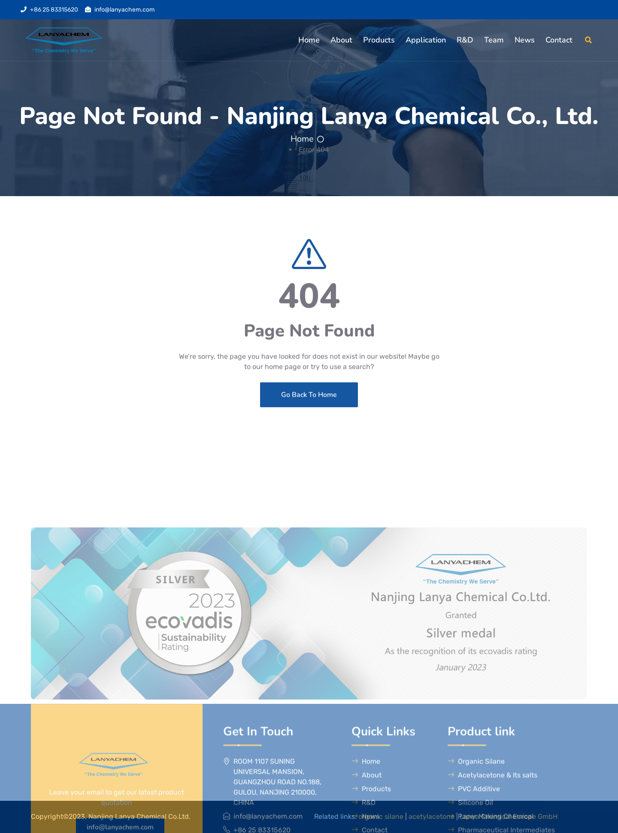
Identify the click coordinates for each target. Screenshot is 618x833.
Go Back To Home (309, 416)
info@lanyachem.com (124, 9)
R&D (465, 40)
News (525, 40)
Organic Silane (476, 812)
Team (494, 40)
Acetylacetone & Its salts (492, 826)
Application (426, 40)
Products (379, 40)
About (341, 40)
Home (309, 40)
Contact (559, 40)
